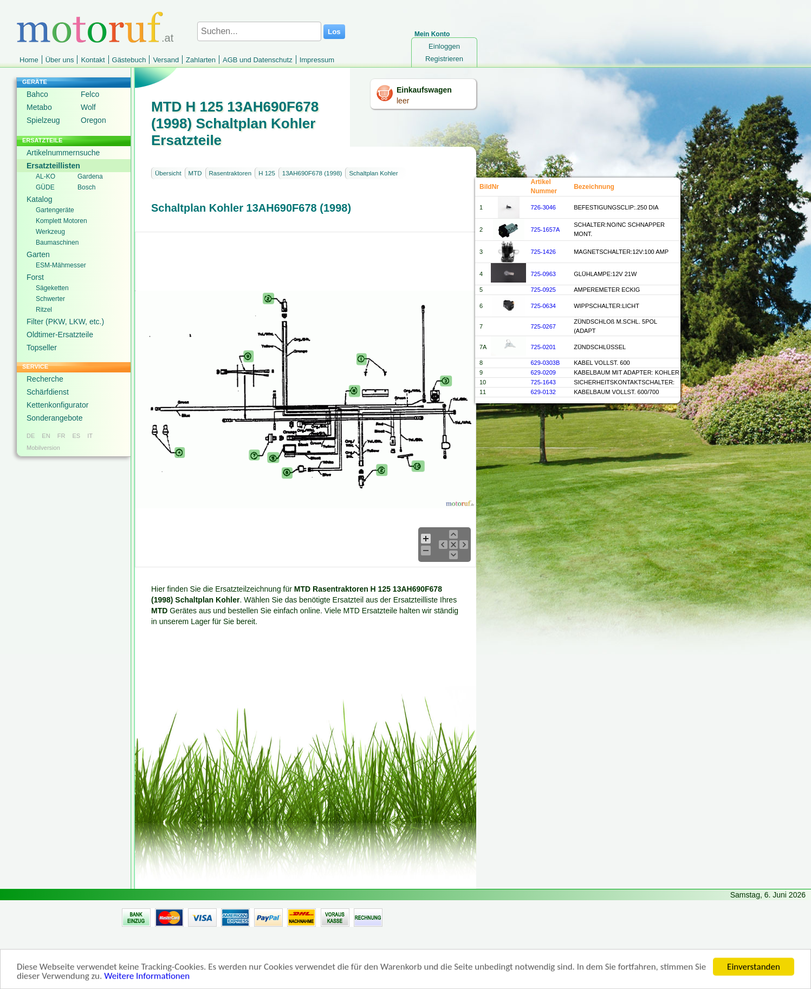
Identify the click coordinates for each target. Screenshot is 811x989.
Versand (166, 60)
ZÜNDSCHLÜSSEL (600, 347)
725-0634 (543, 306)
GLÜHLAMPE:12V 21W (605, 274)
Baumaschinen (57, 242)
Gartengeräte (55, 210)
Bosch (86, 187)
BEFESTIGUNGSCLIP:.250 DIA (616, 207)
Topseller (42, 347)
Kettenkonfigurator (57, 405)
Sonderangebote (55, 418)
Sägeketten (52, 288)
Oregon (93, 120)
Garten (38, 254)
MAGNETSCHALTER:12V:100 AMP (621, 251)
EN (46, 436)
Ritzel (44, 309)
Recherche (45, 379)
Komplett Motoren (61, 221)
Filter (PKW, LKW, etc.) (65, 321)
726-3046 (543, 207)
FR (61, 436)
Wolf (88, 107)
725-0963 (543, 274)
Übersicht (168, 173)
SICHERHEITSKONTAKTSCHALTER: (624, 382)
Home (29, 60)
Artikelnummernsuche (63, 152)
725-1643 (543, 382)
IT (90, 436)
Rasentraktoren (230, 173)
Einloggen (444, 46)
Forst (35, 277)
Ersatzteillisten (53, 165)
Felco (90, 94)
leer (403, 100)
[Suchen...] (259, 31)
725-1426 (543, 251)
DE (31, 436)
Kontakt (93, 60)
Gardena (90, 176)
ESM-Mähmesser (61, 265)
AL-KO (45, 176)
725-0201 (543, 347)
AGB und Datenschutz (258, 60)
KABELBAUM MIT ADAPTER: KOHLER (626, 372)
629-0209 (543, 372)
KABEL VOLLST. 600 (602, 362)
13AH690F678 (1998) (312, 173)
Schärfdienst (48, 392)
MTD (195, 173)
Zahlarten (201, 60)
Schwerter (50, 299)
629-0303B (545, 362)
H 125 (266, 173)
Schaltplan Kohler (373, 173)
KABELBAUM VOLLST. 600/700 (616, 392)
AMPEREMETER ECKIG (607, 289)
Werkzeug (50, 231)
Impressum (317, 60)
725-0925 (543, 289)
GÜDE (45, 187)
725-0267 (543, 326)
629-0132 (543, 392)
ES (76, 436)
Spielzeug (43, 120)
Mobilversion (43, 447)
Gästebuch (129, 60)
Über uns (60, 60)
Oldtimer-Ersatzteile (60, 334)
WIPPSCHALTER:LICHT (606, 306)
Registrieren (444, 59)
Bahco (37, 94)
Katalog (39, 199)
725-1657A (545, 229)
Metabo (39, 107)
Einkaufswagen (424, 90)
